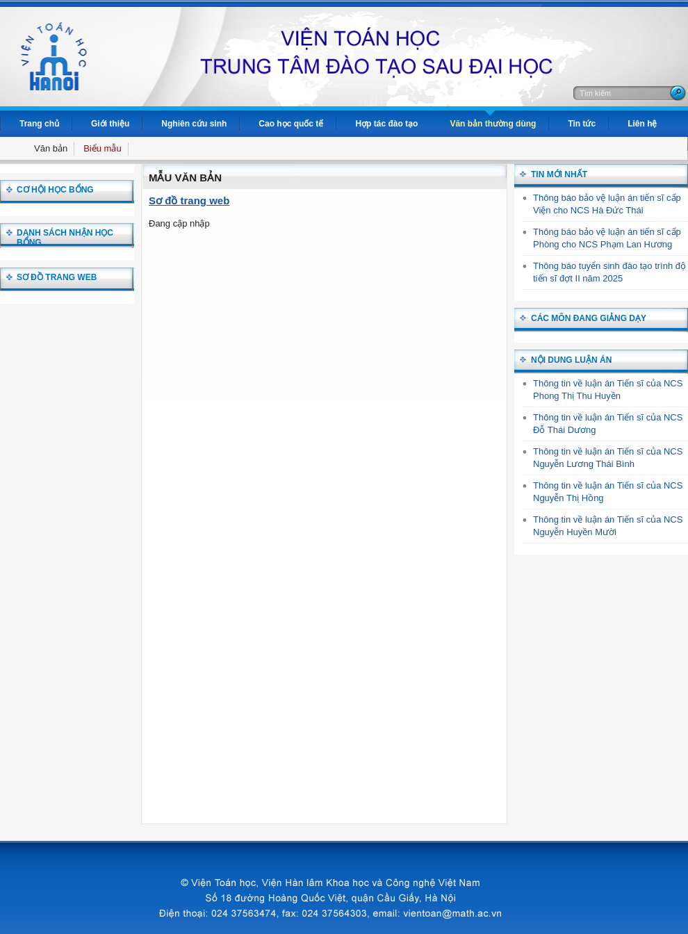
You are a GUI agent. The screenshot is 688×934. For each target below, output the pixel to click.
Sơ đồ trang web (189, 200)
